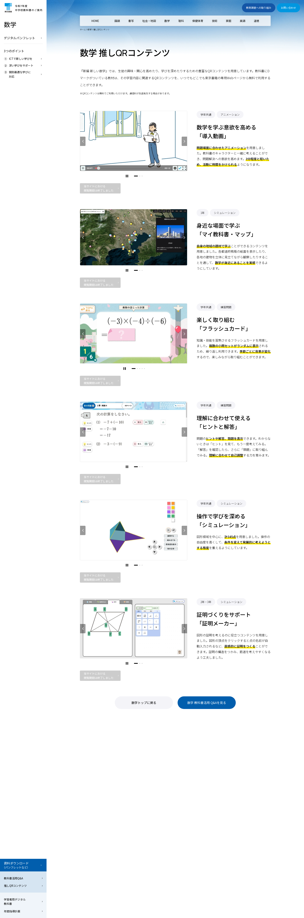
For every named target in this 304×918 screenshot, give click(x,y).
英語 (242, 21)
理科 (181, 21)
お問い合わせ (288, 8)
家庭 (228, 21)
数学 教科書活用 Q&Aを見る (206, 702)
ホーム (83, 29)
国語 (117, 21)
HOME (95, 21)
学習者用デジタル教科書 (15, 901)
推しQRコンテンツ (15, 886)
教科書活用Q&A (13, 878)
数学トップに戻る (143, 702)
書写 (131, 21)
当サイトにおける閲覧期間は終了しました (99, 188)
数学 (90, 29)
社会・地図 (149, 21)
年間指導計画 (12, 911)
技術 (214, 21)
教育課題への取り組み (258, 8)
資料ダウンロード (22, 865)
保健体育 (197, 21)
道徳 (256, 21)
